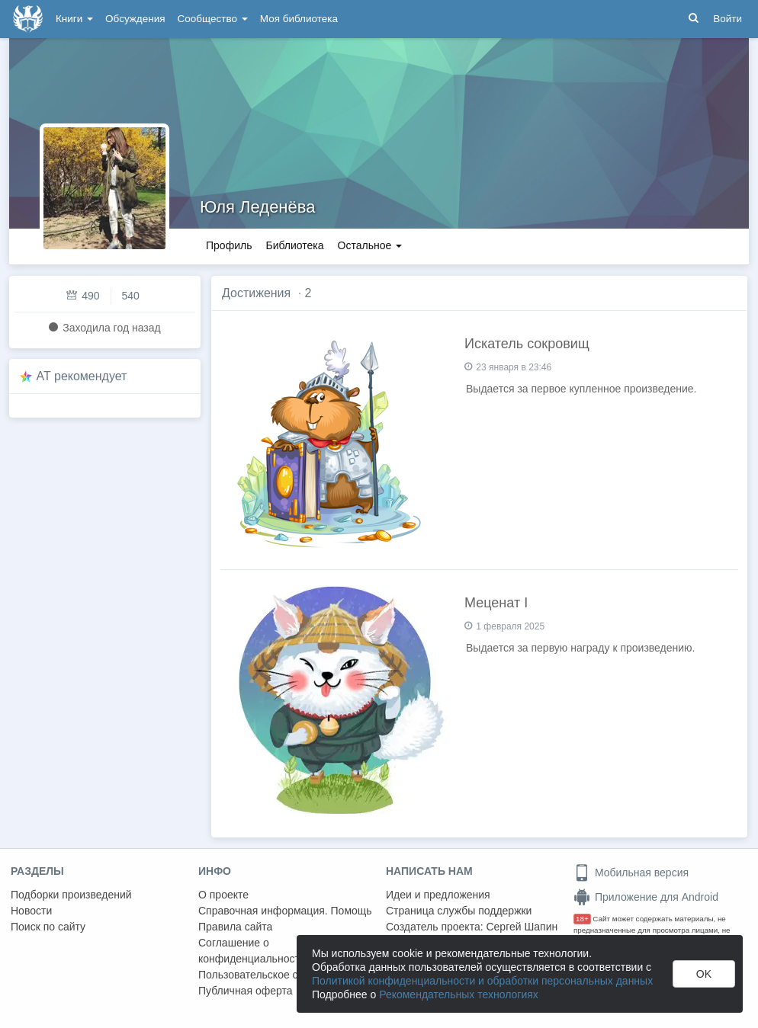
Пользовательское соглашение (275, 975)
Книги (74, 18)
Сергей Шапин (521, 927)
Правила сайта (235, 927)
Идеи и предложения (438, 895)
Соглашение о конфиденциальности (252, 951)
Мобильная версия (631, 872)
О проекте (223, 895)
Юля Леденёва (257, 206)
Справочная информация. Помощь (285, 911)
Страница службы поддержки (459, 911)
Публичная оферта (245, 991)
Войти (727, 18)
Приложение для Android (645, 897)
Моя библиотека (299, 18)
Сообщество (213, 18)
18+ (582, 918)
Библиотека (294, 245)
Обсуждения (135, 18)
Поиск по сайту (48, 927)
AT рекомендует (82, 376)
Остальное (370, 245)
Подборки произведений (71, 895)
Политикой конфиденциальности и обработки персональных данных (482, 981)
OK (703, 974)
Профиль (229, 245)
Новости (31, 911)
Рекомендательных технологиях (458, 994)
